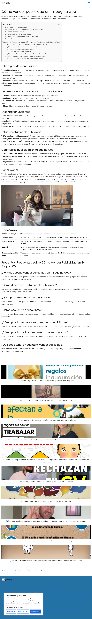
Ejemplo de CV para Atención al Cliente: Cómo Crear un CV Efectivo (49, 594)
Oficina (37, 584)
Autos (3, 584)
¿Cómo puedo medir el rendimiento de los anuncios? (26, 56)
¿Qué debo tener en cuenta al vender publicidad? (25, 59)
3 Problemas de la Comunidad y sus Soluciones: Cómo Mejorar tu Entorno (31, 591)
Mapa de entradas (7, 616)
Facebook (14, 584)
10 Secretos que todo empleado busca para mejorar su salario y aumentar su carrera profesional (57, 596)
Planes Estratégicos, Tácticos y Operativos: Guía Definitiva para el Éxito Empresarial (53, 612)
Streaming (70, 584)
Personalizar (11, 611)
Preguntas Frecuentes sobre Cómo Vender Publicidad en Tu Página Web (31, 42)
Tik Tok (77, 584)
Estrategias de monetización (17, 27)
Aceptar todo (35, 611)
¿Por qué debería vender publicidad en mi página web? (27, 45)
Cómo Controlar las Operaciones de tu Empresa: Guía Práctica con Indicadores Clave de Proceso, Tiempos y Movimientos (45, 603)
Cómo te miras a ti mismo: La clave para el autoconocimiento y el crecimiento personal (45, 605)
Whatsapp (84, 584)
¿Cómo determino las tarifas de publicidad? (23, 47)
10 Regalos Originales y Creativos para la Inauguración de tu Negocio (23, 589)
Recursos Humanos (47, 584)
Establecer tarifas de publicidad (19, 34)
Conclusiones (12, 39)
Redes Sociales (60, 584)
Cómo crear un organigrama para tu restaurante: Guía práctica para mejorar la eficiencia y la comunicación (47, 602)
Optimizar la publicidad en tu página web (22, 36)
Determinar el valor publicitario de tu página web (25, 29)
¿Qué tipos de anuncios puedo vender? (21, 49)
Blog (8, 584)
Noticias (30, 584)
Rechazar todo (22, 611)
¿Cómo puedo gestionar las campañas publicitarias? (26, 54)
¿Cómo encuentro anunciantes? (19, 52)
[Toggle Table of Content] (58, 24)
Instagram (23, 584)
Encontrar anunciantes (15, 32)
